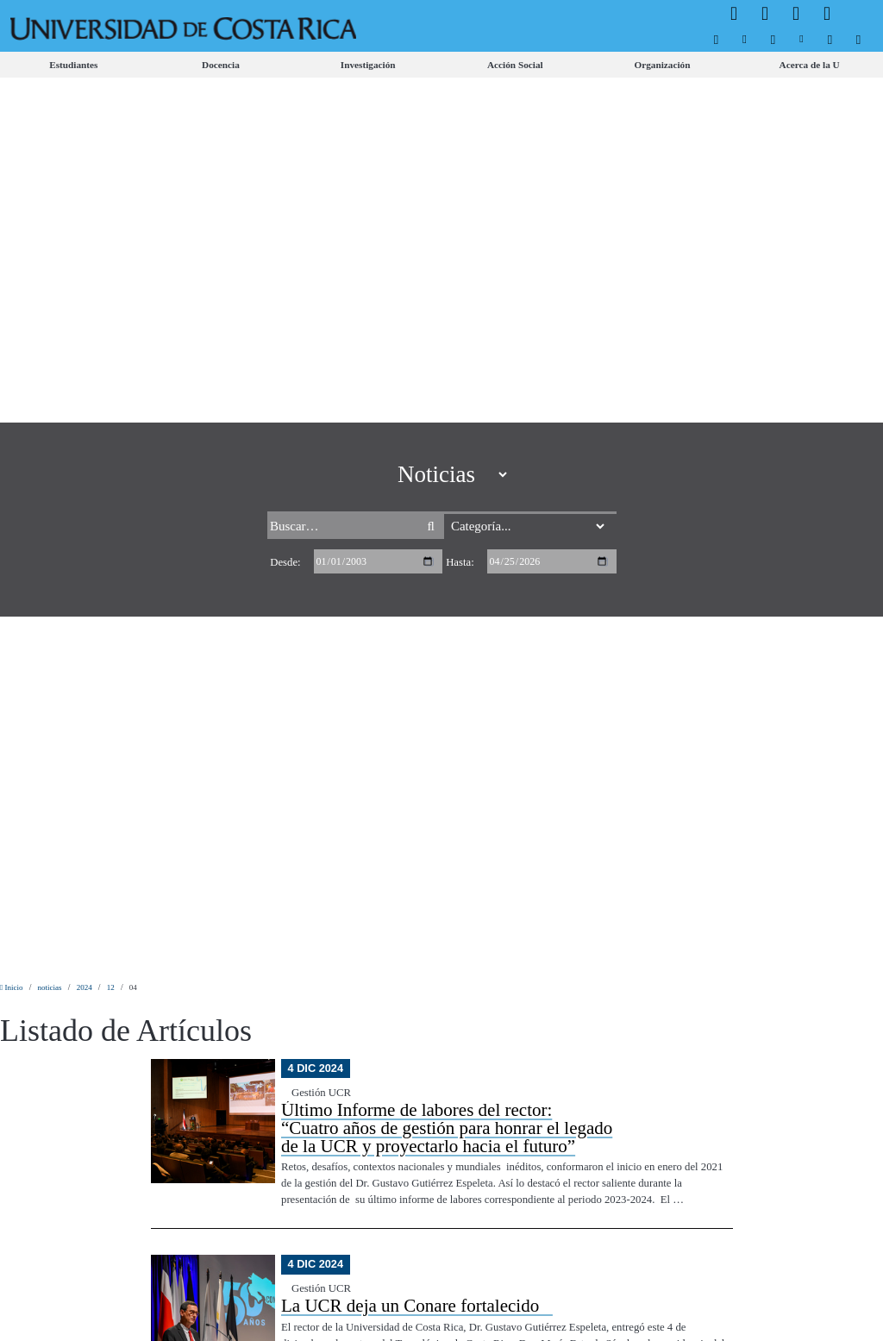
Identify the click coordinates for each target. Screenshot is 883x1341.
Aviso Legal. (301, 1313)
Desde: (285, 121)
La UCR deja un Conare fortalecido (417, 423)
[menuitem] (716, 39)
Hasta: (460, 121)
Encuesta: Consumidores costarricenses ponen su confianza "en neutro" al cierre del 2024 (448, 609)
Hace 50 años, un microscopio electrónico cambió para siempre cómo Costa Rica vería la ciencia (461, 786)
